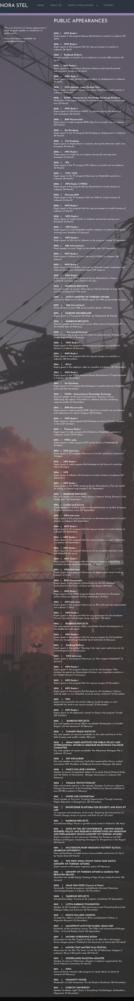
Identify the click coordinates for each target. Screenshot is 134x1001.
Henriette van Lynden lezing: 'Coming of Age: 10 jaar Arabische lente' (87, 877)
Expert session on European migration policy (75, 867)
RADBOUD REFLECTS (76, 286)
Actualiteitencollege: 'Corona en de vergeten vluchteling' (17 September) (88, 899)
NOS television (71, 451)
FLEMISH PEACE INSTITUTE (80, 732)
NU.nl (68, 364)
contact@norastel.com (14, 41)
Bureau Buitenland (98, 594)
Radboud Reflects (73, 55)
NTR (65, 472)
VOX (67, 699)
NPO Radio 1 (70, 33)
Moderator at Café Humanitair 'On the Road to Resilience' (82, 982)
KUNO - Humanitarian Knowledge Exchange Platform (92, 98)
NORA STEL (14, 5)
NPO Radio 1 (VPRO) (76, 184)
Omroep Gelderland (76, 332)
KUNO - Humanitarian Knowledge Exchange (88, 394)
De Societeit (84, 475)
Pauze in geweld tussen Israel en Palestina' (94, 824)
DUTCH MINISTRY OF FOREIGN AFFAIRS (87, 297)
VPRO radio (70, 440)
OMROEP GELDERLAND (78, 313)
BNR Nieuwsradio (74, 120)
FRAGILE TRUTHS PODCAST (80, 783)
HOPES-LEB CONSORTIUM (80, 797)
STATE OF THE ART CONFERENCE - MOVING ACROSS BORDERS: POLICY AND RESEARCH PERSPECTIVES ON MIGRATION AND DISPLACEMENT (90, 831)
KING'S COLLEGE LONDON (81, 770)
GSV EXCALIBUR (74, 759)
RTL (67, 163)
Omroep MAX (72, 195)
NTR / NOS (71, 173)
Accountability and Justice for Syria (107, 853)
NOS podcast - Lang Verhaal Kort (82, 87)
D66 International (74, 246)
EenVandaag (70, 130)
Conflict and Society (73, 505)
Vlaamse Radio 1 (72, 429)
